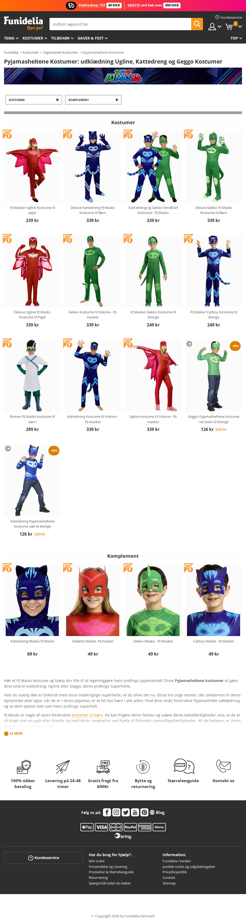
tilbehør (60, 38)
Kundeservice (43, 858)
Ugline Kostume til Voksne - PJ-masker (153, 419)
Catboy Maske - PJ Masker (213, 641)
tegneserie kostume (34, 726)
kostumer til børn (87, 715)
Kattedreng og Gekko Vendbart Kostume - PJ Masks (153, 210)
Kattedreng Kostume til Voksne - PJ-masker (92, 419)
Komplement (78, 100)
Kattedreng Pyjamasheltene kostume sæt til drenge (32, 524)
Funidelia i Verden (177, 861)
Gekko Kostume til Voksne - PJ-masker (93, 315)
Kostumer (32, 38)
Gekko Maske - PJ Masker (153, 641)
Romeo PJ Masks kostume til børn (32, 419)
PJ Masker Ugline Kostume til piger (32, 210)
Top (234, 38)
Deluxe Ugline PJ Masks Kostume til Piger (32, 315)
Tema (9, 38)
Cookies (169, 877)
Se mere (16, 733)
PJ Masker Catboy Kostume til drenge (213, 315)
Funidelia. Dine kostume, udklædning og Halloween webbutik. (23, 24)
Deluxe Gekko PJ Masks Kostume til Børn (213, 210)
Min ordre (97, 861)
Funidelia (11, 52)
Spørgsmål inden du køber (110, 883)
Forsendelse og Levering (108, 866)
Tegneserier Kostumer (60, 52)
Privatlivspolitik (175, 872)
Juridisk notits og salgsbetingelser (189, 866)
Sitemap (169, 883)
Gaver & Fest (90, 38)
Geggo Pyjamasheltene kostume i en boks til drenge (213, 419)
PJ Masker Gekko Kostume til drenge (153, 315)
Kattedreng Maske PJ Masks (32, 641)
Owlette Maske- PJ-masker (93, 641)
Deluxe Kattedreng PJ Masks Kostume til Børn (93, 210)
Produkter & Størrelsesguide (111, 872)
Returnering (98, 877)
